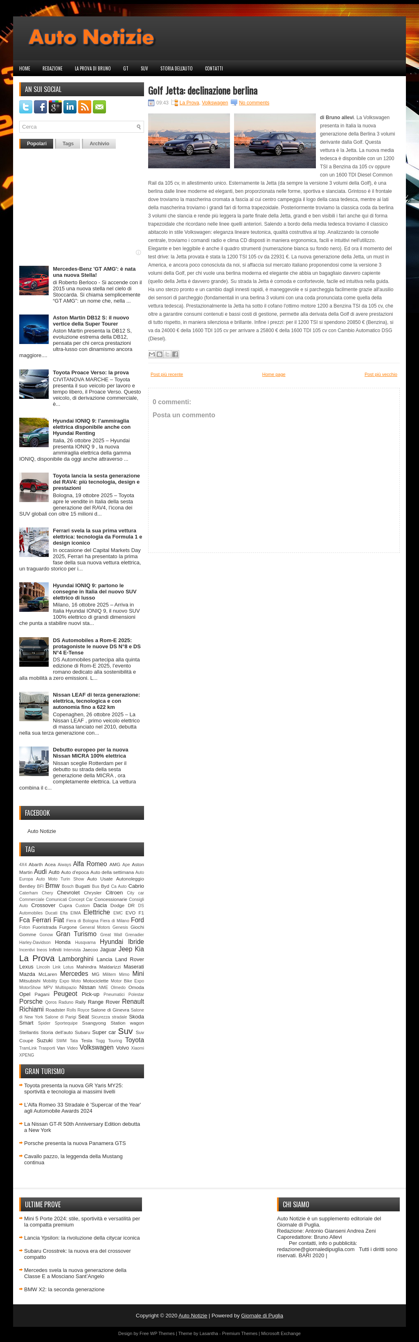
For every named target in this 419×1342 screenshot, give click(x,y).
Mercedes (74, 973)
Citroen (114, 892)
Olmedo (118, 987)
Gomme (27, 934)
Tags (68, 144)
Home (24, 68)
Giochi (137, 927)
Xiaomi (137, 1048)
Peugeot (65, 993)
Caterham (28, 893)
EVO (131, 912)
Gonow (46, 934)
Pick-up (90, 994)
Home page (274, 374)
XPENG (26, 1055)
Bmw (52, 885)
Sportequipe (66, 1023)
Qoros (50, 1002)
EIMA (75, 913)
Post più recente (167, 374)
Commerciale (31, 899)
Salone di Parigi (60, 1017)
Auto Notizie (41, 831)
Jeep (126, 949)
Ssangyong (94, 1022)
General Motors (95, 927)
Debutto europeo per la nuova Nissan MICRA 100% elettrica (90, 753)
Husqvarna (85, 942)
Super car (104, 1032)
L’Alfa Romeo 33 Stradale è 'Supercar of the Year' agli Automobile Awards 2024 (82, 1108)
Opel (24, 994)
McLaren (47, 974)
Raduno (66, 1002)
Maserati (134, 967)
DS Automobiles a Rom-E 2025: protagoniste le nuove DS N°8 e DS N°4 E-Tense (97, 646)
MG (95, 974)
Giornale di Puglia (262, 1316)
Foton (24, 927)
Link (57, 967)
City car (135, 893)
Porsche (31, 1001)
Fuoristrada (44, 927)
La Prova (37, 958)
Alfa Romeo (90, 863)
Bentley (27, 886)
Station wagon (127, 1022)
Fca (24, 920)
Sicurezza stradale (109, 1017)
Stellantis (28, 1032)
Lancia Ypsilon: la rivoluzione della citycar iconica (82, 1238)
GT (125, 68)
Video (72, 1048)
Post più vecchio (381, 374)
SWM (61, 1041)
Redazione (53, 68)
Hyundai (111, 941)
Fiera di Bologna (82, 921)
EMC (118, 913)
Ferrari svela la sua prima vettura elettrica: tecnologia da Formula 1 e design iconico (97, 536)
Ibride (136, 941)
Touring (115, 1041)
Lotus (68, 967)
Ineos (42, 950)
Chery (47, 893)
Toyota (134, 1039)
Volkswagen (96, 1047)
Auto (54, 872)
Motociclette (95, 980)
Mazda (27, 974)
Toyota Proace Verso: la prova (90, 372)
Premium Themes (240, 1333)
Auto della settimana (112, 872)
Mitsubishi (30, 980)
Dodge (117, 905)
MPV (48, 987)
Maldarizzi (110, 966)
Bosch (68, 886)
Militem (109, 974)
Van (61, 1047)
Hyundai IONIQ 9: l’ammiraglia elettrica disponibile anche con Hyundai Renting (92, 427)
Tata (74, 1041)
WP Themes (162, 1333)
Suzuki (45, 1040)
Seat (83, 1017)
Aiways (64, 864)
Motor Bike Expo (127, 981)
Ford (137, 920)
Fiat (58, 920)
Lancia (104, 959)
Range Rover (104, 1002)
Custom (82, 905)
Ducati (51, 913)
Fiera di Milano (114, 921)
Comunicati (56, 899)
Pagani (42, 994)
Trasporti (46, 1048)
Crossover (43, 905)
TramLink (28, 1048)
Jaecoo (90, 949)
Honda (62, 942)
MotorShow (30, 987)
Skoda (136, 1017)
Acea (50, 864)
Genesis (120, 927)
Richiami (31, 1009)
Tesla (86, 1040)
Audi (40, 871)
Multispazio (66, 987)
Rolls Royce (78, 1010)
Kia (139, 949)
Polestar (136, 994)
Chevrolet (68, 892)
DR (131, 905)
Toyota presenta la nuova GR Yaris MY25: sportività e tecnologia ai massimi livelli (73, 1088)
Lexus (26, 967)
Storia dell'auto (176, 68)
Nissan (87, 987)
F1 (141, 912)
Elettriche (96, 912)
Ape (126, 864)
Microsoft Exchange (281, 1333)
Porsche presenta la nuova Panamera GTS (75, 1143)
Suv (144, 68)
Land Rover (129, 959)
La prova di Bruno (93, 68)
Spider (44, 1023)
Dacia (100, 905)
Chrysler (93, 892)
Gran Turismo (76, 933)
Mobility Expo (56, 981)
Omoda (136, 987)
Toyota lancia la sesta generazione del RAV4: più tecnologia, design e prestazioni (96, 482)
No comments (254, 103)
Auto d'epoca (75, 872)
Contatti (214, 68)
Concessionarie (110, 899)
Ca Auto (118, 886)
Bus (95, 886)
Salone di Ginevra (110, 1009)
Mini (138, 973)
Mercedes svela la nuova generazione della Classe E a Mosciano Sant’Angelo (75, 1273)
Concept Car (81, 899)
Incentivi (27, 950)
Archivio (99, 144)
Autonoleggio (130, 878)
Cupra (65, 905)
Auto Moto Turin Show (60, 879)
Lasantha (209, 1333)
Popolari (37, 144)
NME (103, 987)
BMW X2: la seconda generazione (64, 1289)
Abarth (36, 864)
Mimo (124, 974)
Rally (80, 1002)
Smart (26, 1023)
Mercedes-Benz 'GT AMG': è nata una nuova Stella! (94, 272)
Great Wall (111, 934)
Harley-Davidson (35, 942)
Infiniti (55, 949)
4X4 (23, 864)
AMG (115, 864)
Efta (64, 913)
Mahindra (87, 966)
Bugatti (82, 886)
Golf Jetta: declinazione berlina (202, 90)
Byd (105, 886)
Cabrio (136, 886)
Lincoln (43, 967)
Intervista (72, 950)
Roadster (55, 1009)
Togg (100, 1041)
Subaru (82, 1032)
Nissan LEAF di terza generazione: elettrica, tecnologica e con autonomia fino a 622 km (96, 701)
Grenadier (134, 934)
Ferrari (41, 920)
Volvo (122, 1048)
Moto (76, 981)
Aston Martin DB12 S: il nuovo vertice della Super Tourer (91, 321)
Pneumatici (114, 994)
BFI (40, 886)
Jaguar (108, 949)
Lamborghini (76, 958)
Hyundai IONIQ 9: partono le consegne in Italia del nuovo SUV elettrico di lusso (94, 591)
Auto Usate (100, 878)
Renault (133, 1001)
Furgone (68, 927)
